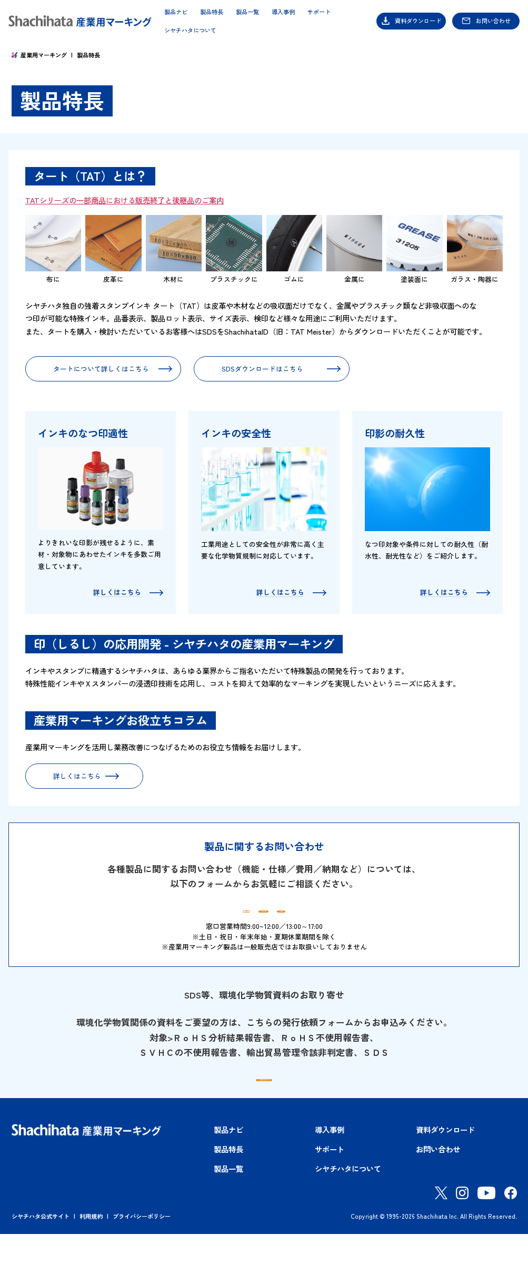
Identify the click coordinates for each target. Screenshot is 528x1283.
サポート (319, 12)
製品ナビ (175, 12)
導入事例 (283, 12)
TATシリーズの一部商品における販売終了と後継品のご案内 (124, 199)
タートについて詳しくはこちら (101, 369)
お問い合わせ (493, 20)
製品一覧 (247, 12)
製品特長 (211, 12)
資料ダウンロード (418, 20)
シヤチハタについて (190, 30)
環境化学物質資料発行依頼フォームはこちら (272, 1115)
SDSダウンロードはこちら (262, 369)
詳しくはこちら (77, 776)
